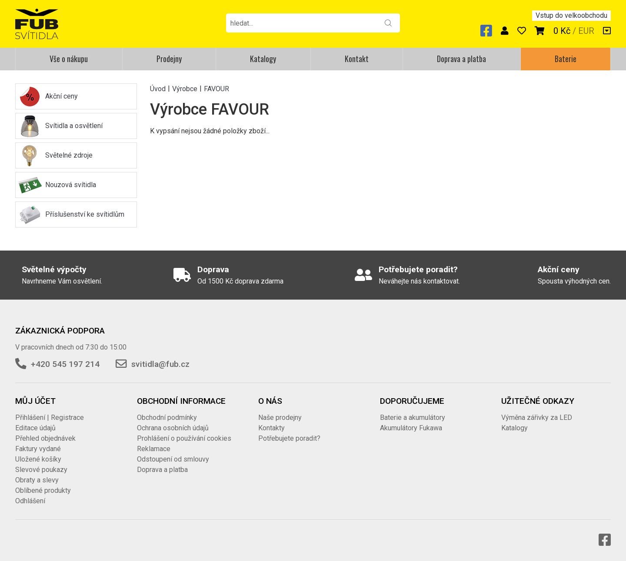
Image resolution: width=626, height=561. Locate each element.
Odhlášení (30, 501)
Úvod (158, 88)
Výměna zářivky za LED (536, 417)
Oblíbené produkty (43, 490)
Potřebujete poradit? (289, 438)
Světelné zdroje (69, 155)
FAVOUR (216, 88)
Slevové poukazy (41, 469)
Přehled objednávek (45, 438)
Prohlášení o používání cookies (184, 438)
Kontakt (357, 58)
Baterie (565, 58)
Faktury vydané (38, 449)
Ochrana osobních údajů (173, 428)
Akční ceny (61, 96)
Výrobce (184, 88)
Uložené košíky (38, 459)
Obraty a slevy (37, 480)
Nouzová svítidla (70, 185)
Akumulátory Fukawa (411, 428)
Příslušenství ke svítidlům (84, 214)
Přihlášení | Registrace (49, 417)
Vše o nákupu (69, 58)
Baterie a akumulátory (412, 417)
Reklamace (153, 449)
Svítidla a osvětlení (74, 126)
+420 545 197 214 (65, 364)
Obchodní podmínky (167, 417)
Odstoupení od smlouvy (173, 459)
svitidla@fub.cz (160, 364)
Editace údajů (35, 428)
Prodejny (169, 58)
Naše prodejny (280, 417)
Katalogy (263, 58)
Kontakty (271, 428)
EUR (586, 31)
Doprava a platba (461, 58)
